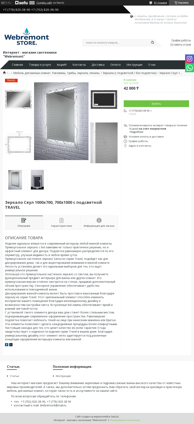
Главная (17, 64)
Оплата (115, 64)
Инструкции (134, 64)
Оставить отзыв (180, 44)
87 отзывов (160, 2)
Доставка (98, 64)
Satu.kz (115, 416)
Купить (156, 103)
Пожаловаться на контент (125, 420)
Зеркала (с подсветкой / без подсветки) (129, 73)
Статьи (14, 376)
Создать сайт (44, 2)
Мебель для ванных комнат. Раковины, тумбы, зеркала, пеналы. (56, 73)
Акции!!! (62, 64)
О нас (152, 64)
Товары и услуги (40, 64)
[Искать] (152, 42)
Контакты (79, 64)
